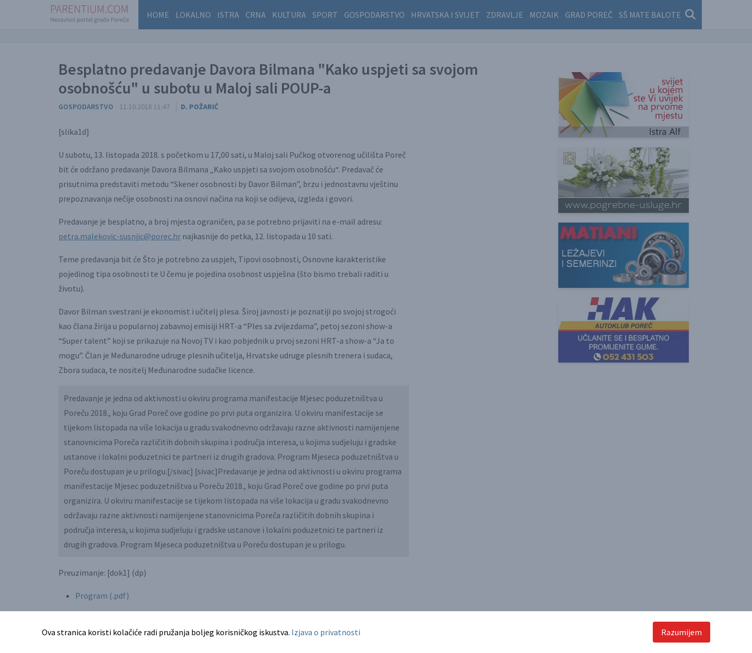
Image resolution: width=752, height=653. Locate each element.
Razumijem (681, 632)
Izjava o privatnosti (325, 632)
